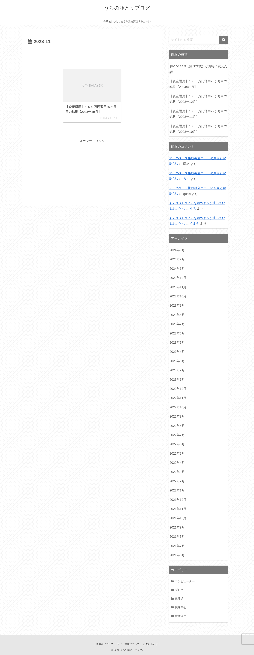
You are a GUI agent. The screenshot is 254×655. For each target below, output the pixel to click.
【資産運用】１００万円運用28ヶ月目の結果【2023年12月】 (198, 99)
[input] (198, 40)
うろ (186, 179)
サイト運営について (128, 644)
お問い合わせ (150, 644)
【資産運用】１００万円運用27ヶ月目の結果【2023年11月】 (198, 114)
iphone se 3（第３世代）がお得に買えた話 (198, 69)
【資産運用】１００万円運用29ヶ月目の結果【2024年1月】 (198, 84)
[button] (223, 40)
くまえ (194, 223)
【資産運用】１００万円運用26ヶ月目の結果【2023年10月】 (198, 129)
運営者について (104, 644)
